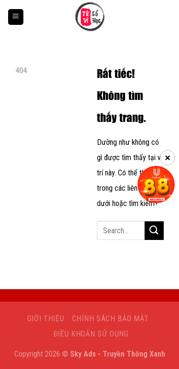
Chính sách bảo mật (110, 318)
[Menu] (15, 17)
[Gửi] (154, 230)
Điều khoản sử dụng (91, 333)
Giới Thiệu (45, 318)
